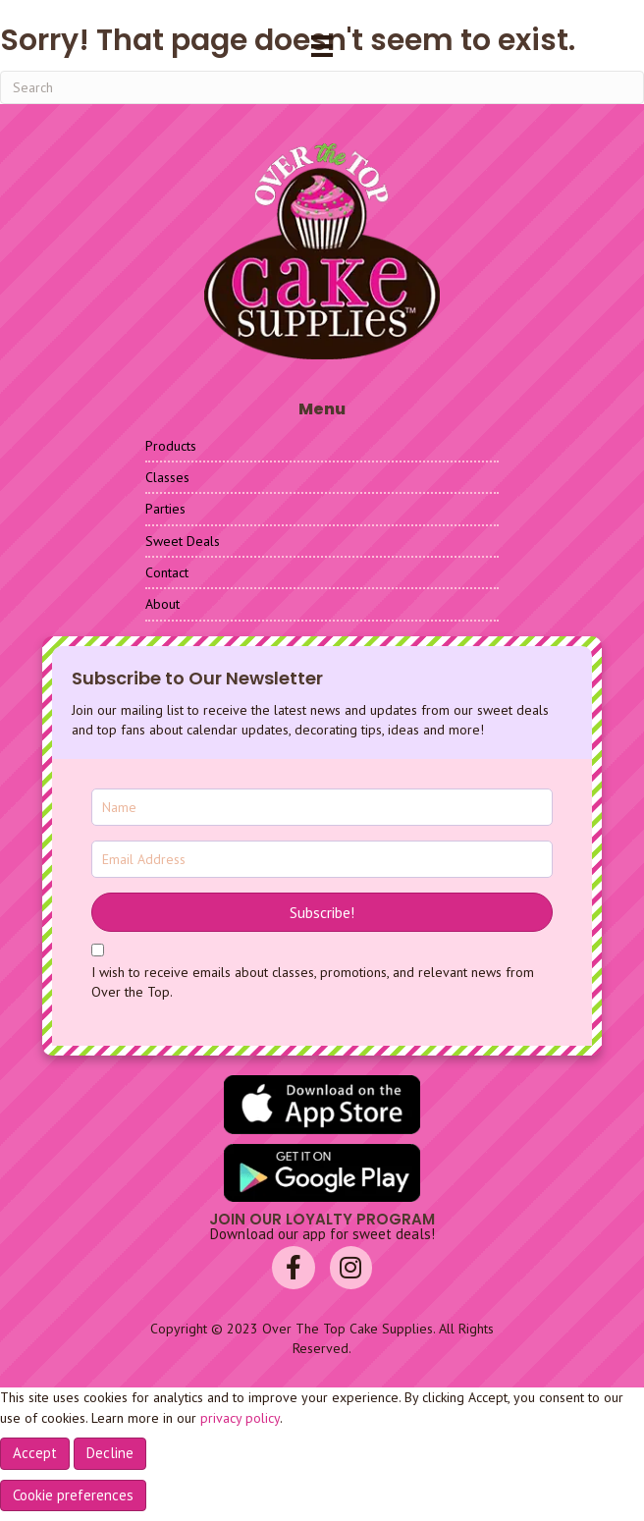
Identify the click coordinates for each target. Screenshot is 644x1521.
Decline (110, 1452)
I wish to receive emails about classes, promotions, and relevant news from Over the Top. (312, 982)
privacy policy (240, 1418)
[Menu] (322, 46)
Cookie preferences (73, 1495)
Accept (35, 1452)
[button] (322, 912)
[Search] (322, 87)
